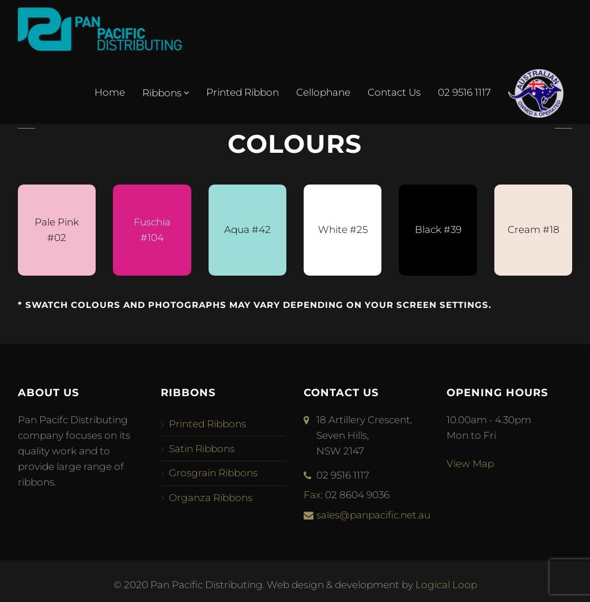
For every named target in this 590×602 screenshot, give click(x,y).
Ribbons (165, 92)
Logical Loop (446, 584)
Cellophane (323, 92)
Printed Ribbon (242, 92)
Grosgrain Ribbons (213, 473)
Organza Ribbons (210, 497)
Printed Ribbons (207, 424)
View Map (470, 463)
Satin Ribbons (202, 448)
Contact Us (394, 92)
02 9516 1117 (464, 92)
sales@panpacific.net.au (373, 515)
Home (109, 92)
